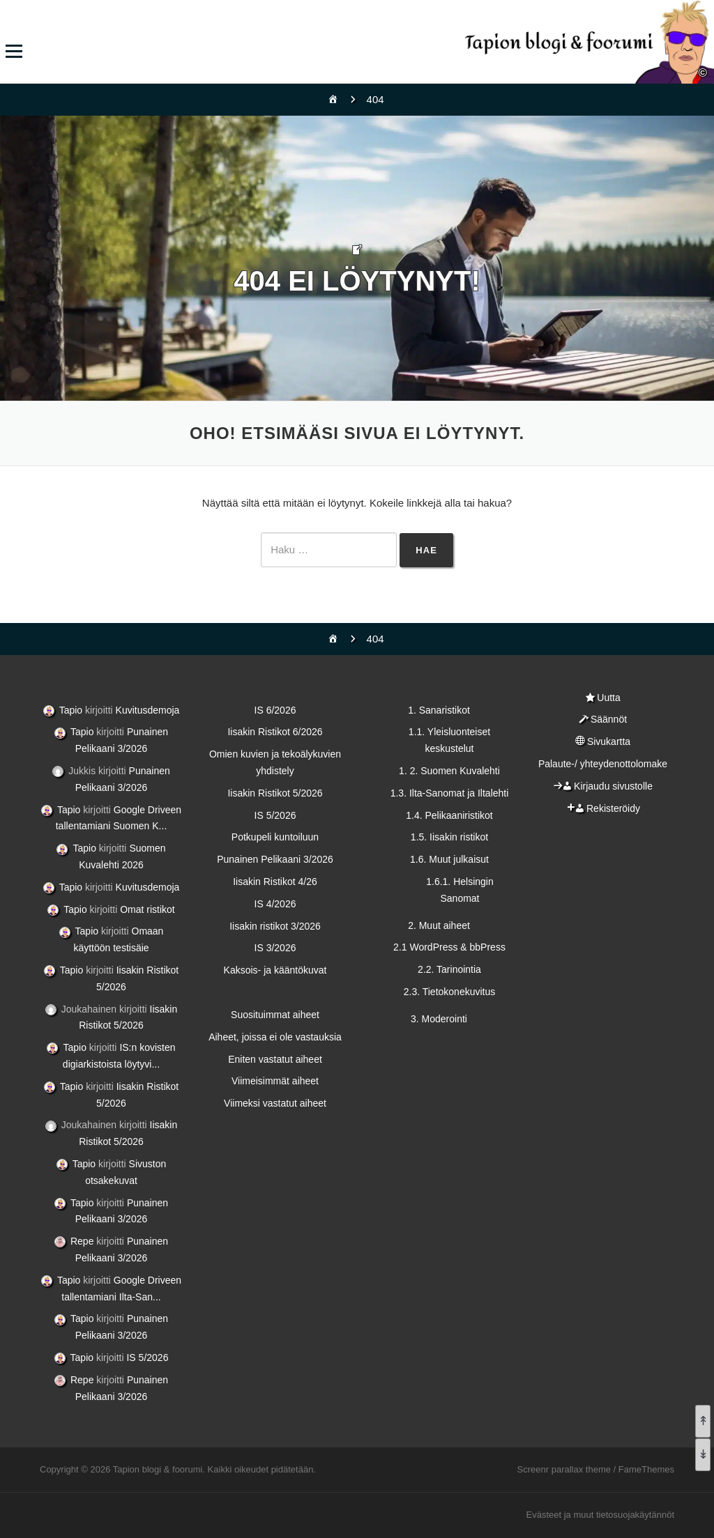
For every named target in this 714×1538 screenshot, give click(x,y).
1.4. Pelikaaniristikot (449, 815)
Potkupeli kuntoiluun (275, 837)
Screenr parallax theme (564, 1469)
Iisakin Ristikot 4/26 (275, 881)
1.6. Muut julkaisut (449, 859)
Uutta (608, 697)
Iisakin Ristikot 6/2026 (274, 731)
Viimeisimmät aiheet (275, 1080)
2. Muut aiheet (439, 925)
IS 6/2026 (275, 710)
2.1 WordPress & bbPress (449, 947)
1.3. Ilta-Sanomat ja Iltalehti (449, 793)
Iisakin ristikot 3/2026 (275, 926)
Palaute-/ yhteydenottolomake (602, 763)
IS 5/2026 (147, 1357)
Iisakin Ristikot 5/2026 (274, 793)
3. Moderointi (439, 1018)
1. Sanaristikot (439, 710)
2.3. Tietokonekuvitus (450, 991)
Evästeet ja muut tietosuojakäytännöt (600, 1514)
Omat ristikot (147, 909)
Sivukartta (608, 741)
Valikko (13, 51)
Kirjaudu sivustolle (613, 786)
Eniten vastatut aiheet (275, 1059)
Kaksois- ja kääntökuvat (275, 970)
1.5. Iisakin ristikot (449, 837)
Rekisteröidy (613, 808)
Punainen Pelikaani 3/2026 (275, 859)
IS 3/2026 (275, 947)
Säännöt (609, 719)
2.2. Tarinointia (449, 969)
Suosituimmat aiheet (275, 1014)
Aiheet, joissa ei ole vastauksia (275, 1037)
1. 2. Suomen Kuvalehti (449, 770)
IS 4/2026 (275, 903)
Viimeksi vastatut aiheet (275, 1103)
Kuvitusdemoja (148, 710)
